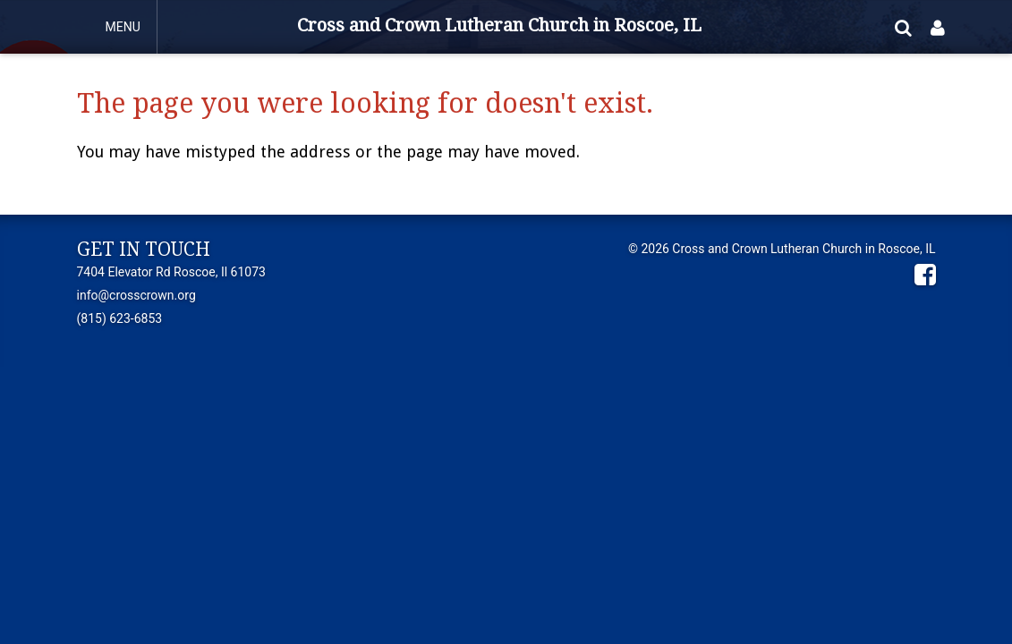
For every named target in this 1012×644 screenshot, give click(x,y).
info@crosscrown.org (136, 295)
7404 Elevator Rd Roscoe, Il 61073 (171, 272)
